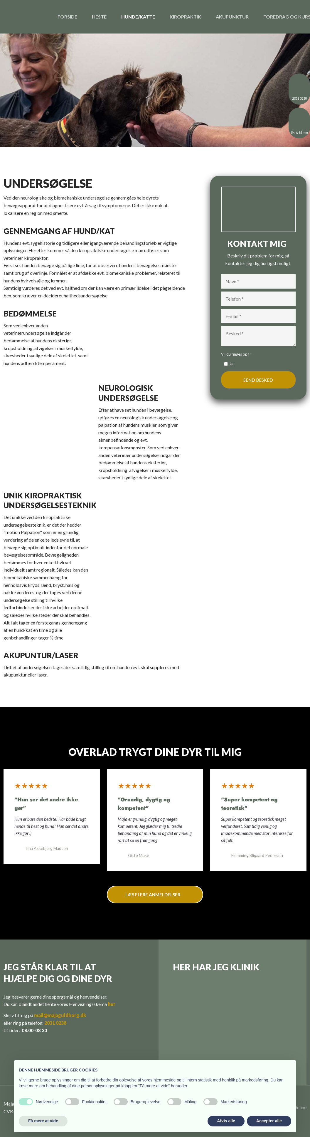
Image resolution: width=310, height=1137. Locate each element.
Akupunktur (232, 16)
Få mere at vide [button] (43, 1120)
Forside (67, 16)
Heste (99, 16)
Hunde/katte (138, 16)
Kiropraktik (185, 16)
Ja (231, 363)
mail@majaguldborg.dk (60, 1015)
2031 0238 (55, 1023)
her (111, 1004)
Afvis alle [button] (226, 1120)
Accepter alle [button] (269, 1120)
